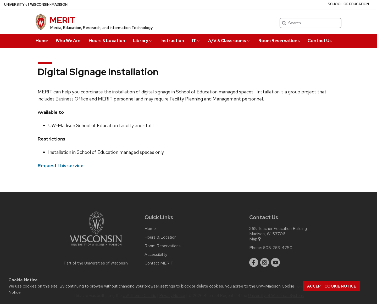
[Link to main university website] (96, 246)
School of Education (348, 4)
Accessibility (156, 254)
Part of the (96, 263)
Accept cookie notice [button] (331, 286)
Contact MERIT (159, 263)
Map (255, 239)
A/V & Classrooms (229, 40)
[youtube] (275, 262)
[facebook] (253, 262)
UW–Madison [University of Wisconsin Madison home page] (36, 4)
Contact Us (320, 40)
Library (142, 40)
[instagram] (264, 262)
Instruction (172, 40)
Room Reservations (279, 40)
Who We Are (68, 40)
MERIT (62, 20)
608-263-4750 (277, 247)
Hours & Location (107, 40)
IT (196, 40)
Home (42, 40)
